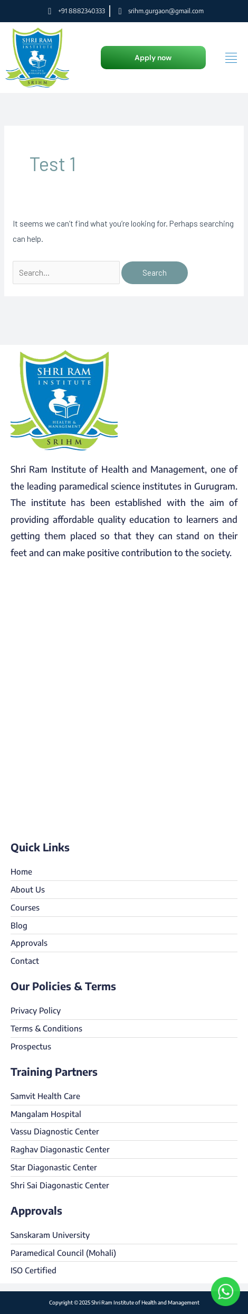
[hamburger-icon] (231, 58)
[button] (153, 57)
